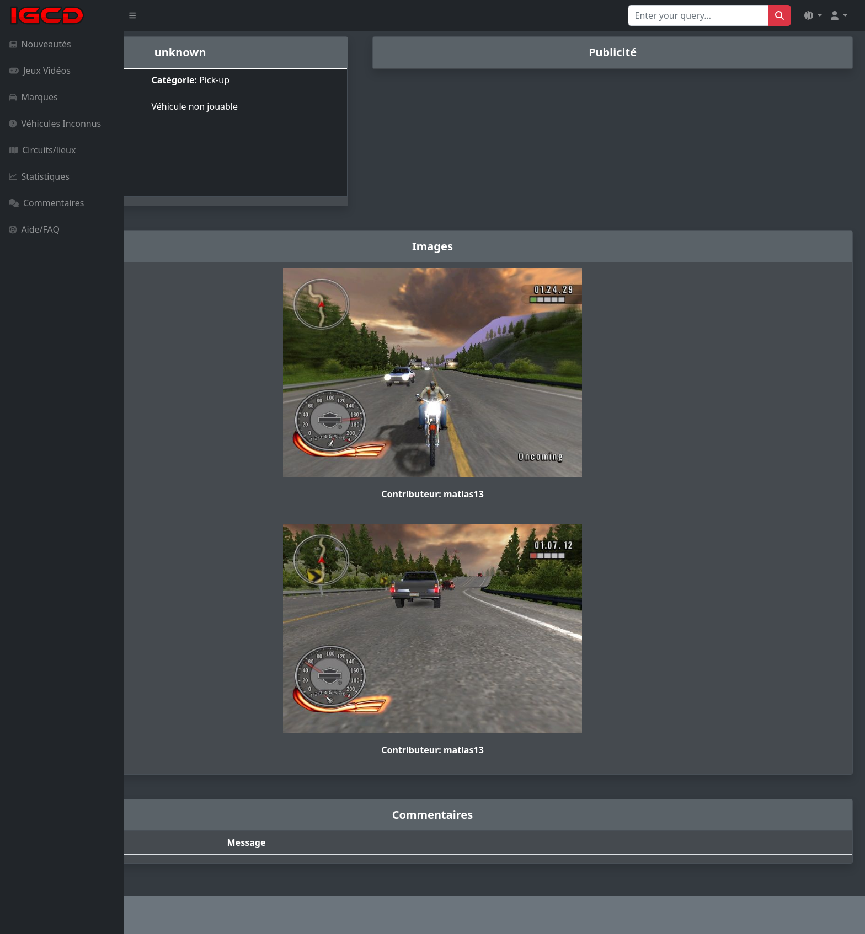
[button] (813, 15)
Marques (33, 97)
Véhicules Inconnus (55, 123)
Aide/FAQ (34, 229)
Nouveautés (40, 44)
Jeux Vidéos (40, 71)
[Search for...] (698, 15)
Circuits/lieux (42, 150)
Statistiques (39, 176)
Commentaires (46, 203)
